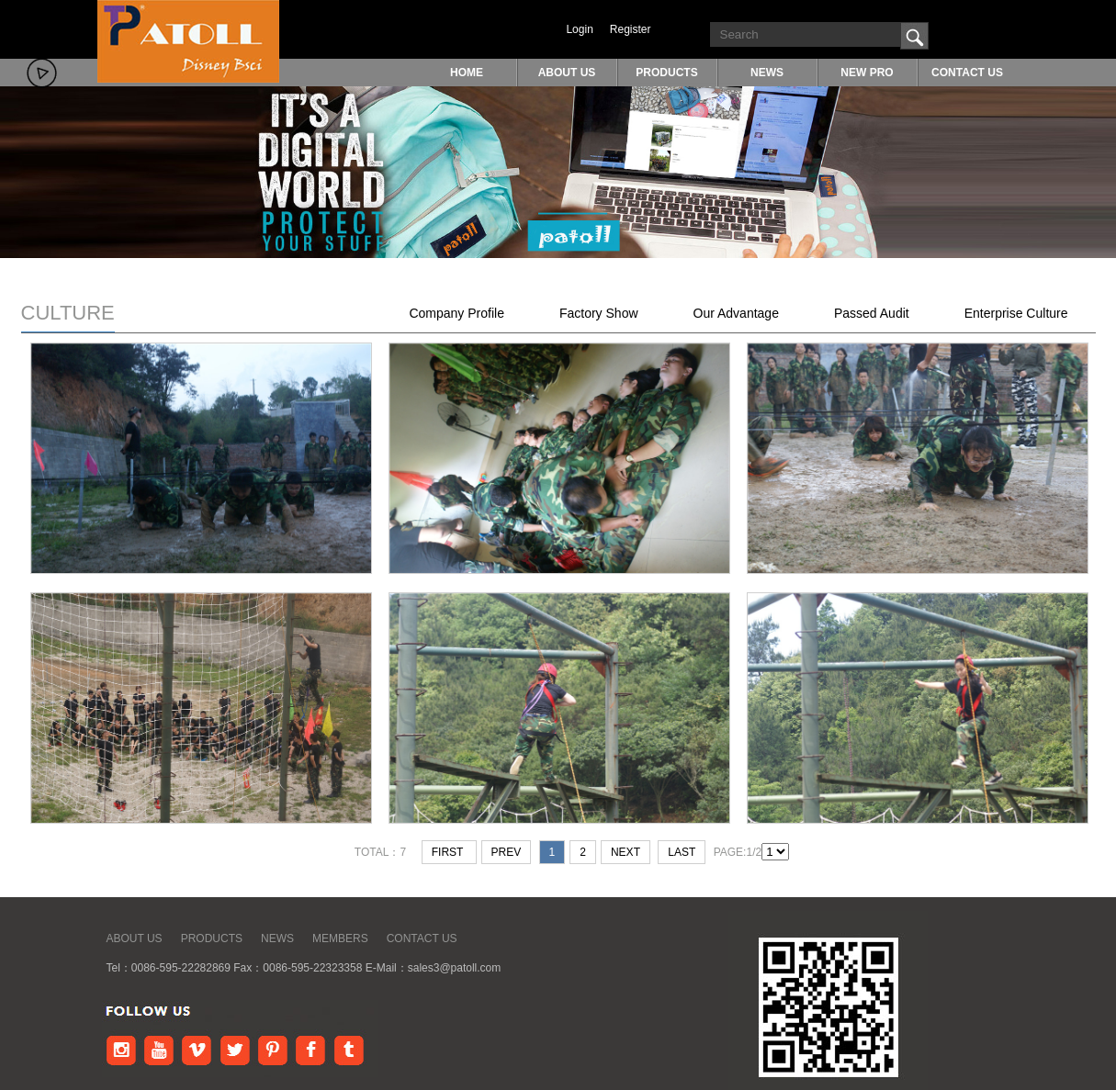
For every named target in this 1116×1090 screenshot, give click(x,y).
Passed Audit (871, 313)
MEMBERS (340, 938)
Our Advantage (736, 313)
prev (506, 852)
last (681, 852)
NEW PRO (866, 72)
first (449, 852)
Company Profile (456, 313)
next (625, 852)
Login (579, 29)
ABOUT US (567, 72)
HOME (466, 72)
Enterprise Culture (1016, 313)
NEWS (766, 72)
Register (630, 29)
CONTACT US (967, 72)
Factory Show (598, 313)
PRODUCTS (666, 72)
